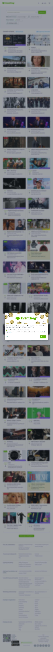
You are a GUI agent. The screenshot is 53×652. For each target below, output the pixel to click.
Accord (43, 337)
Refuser (8, 337)
